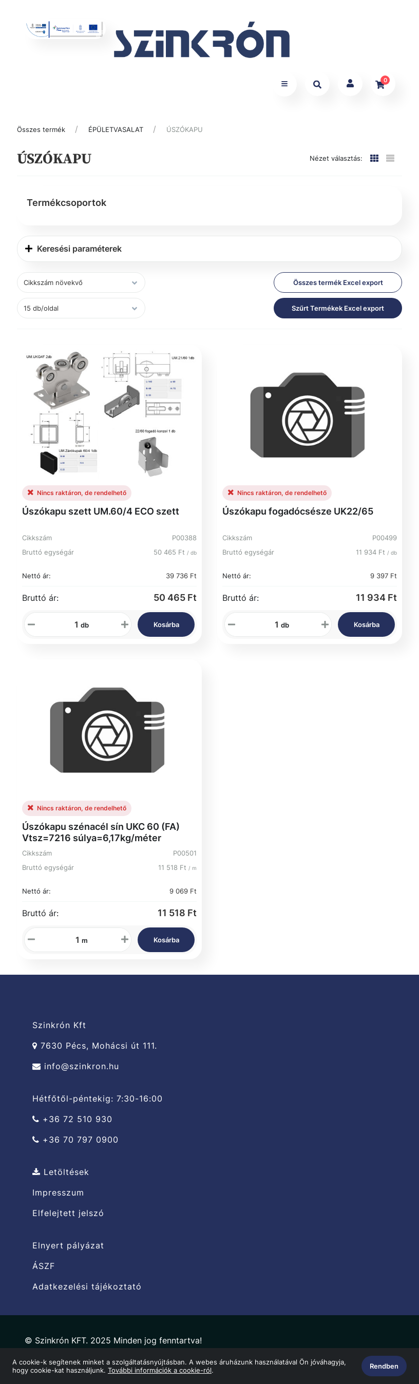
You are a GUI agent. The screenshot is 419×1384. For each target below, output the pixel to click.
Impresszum (58, 1197)
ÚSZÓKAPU (184, 134)
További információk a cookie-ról (160, 1370)
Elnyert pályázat (68, 1249)
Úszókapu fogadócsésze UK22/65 (297, 515)
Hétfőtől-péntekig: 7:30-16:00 (97, 1102)
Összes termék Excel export (338, 287)
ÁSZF (43, 1270)
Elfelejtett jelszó (68, 1217)
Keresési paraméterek (73, 253)
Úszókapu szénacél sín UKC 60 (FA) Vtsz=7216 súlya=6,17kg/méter (101, 836)
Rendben (384, 1366)
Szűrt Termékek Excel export (338, 313)
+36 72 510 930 (72, 1123)
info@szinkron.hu (75, 1070)
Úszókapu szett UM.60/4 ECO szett (100, 515)
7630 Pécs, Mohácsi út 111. (94, 1050)
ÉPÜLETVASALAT (115, 134)
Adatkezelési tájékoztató (87, 1291)
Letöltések (60, 1176)
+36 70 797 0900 (75, 1144)
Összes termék (41, 134)
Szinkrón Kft (59, 1029)
